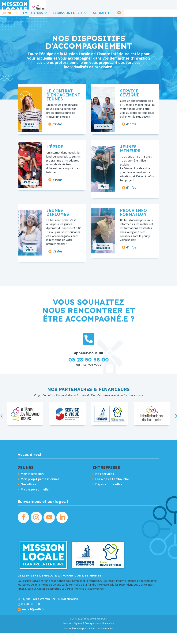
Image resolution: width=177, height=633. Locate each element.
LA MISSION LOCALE (70, 13)
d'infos (57, 124)
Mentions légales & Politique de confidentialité (88, 623)
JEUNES (10, 13)
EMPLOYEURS (35, 13)
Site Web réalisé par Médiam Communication (88, 628)
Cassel (41, 588)
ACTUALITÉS (102, 13)
